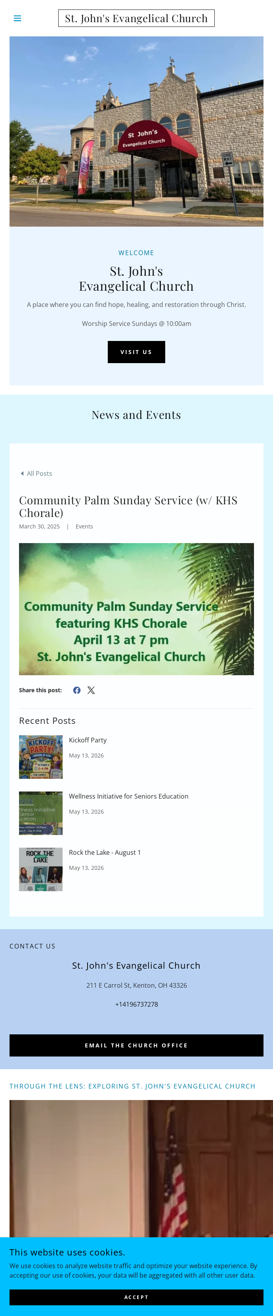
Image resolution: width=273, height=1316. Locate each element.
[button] (29, 18)
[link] (136, 18)
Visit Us (136, 352)
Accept (136, 1297)
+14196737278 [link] (136, 1004)
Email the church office (136, 1045)
